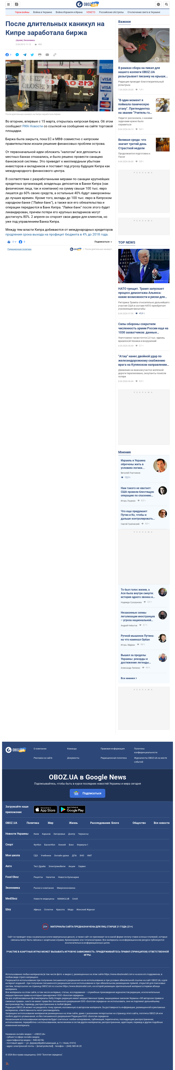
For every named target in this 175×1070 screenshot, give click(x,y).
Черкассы (83, 834)
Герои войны (22, 12)
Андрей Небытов (129, 625)
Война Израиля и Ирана (69, 12)
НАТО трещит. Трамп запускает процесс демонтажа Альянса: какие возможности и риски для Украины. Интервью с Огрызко (141, 293)
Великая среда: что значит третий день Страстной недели (132, 144)
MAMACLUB (63, 898)
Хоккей (62, 844)
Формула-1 (82, 844)
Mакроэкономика (66, 888)
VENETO (90, 12)
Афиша (37, 909)
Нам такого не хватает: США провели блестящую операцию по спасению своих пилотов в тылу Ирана (137, 491)
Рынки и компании (44, 888)
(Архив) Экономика (25, 40)
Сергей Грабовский (130, 524)
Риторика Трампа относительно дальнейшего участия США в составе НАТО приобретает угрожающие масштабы (144, 305)
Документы (73, 758)
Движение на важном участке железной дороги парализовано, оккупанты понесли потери (142, 373)
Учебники (46, 855)
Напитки (50, 877)
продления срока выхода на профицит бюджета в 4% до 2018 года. (56, 234)
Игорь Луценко (128, 501)
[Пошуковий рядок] (166, 4)
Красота (60, 909)
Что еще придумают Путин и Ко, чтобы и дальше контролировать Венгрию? (137, 515)
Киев (36, 834)
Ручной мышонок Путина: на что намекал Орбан (137, 637)
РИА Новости (32, 126)
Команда (72, 748)
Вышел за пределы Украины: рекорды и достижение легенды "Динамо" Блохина (135, 659)
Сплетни (48, 909)
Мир (50, 823)
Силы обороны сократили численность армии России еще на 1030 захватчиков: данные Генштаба (143, 328)
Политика (33, 823)
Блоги (115, 823)
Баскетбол (49, 844)
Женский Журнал (85, 909)
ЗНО (82, 855)
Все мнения (128, 678)
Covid (75, 898)
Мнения (124, 452)
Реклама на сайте (43, 758)
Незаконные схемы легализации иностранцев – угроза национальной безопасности (138, 616)
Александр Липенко (130, 668)
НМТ (89, 855)
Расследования (100, 823)
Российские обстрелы (111, 12)
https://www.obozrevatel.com (118, 974)
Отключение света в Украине (143, 12)
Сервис (82, 866)
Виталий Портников (130, 473)
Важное (124, 22)
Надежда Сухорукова (131, 602)
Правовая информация (113, 748)
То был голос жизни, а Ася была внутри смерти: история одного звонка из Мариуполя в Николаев (137, 593)
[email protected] (45, 1046)
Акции (72, 866)
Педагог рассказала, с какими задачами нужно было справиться (135, 121)
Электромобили (57, 866)
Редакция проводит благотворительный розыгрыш (141, 83)
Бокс (71, 844)
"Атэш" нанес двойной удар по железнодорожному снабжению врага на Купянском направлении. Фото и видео (143, 360)
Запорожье (59, 834)
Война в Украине (42, 12)
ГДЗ (36, 855)
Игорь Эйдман (128, 645)
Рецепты (38, 877)
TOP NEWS (126, 242)
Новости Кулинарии (68, 877)
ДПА (74, 855)
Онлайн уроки (61, 855)
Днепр (71, 834)
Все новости (162, 823)
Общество (139, 823)
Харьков (46, 834)
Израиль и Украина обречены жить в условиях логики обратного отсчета (133, 464)
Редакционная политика (19, 249)
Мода (70, 909)
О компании (40, 748)
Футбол (37, 844)
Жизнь (73, 823)
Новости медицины (44, 898)
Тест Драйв (39, 866)
